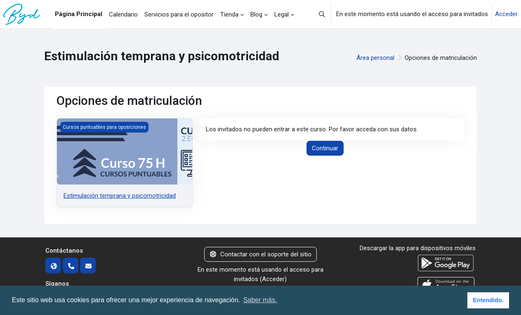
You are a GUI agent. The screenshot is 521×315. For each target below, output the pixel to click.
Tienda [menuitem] (229, 14)
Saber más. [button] (260, 299)
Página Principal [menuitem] (78, 14)
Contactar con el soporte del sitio (261, 254)
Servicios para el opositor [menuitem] (179, 14)
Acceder (506, 14)
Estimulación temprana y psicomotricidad (120, 195)
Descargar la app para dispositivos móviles (418, 248)
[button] (322, 14)
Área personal (375, 58)
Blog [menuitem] (256, 14)
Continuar (325, 148)
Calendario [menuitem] (123, 14)
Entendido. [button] (488, 300)
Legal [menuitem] (281, 14)
